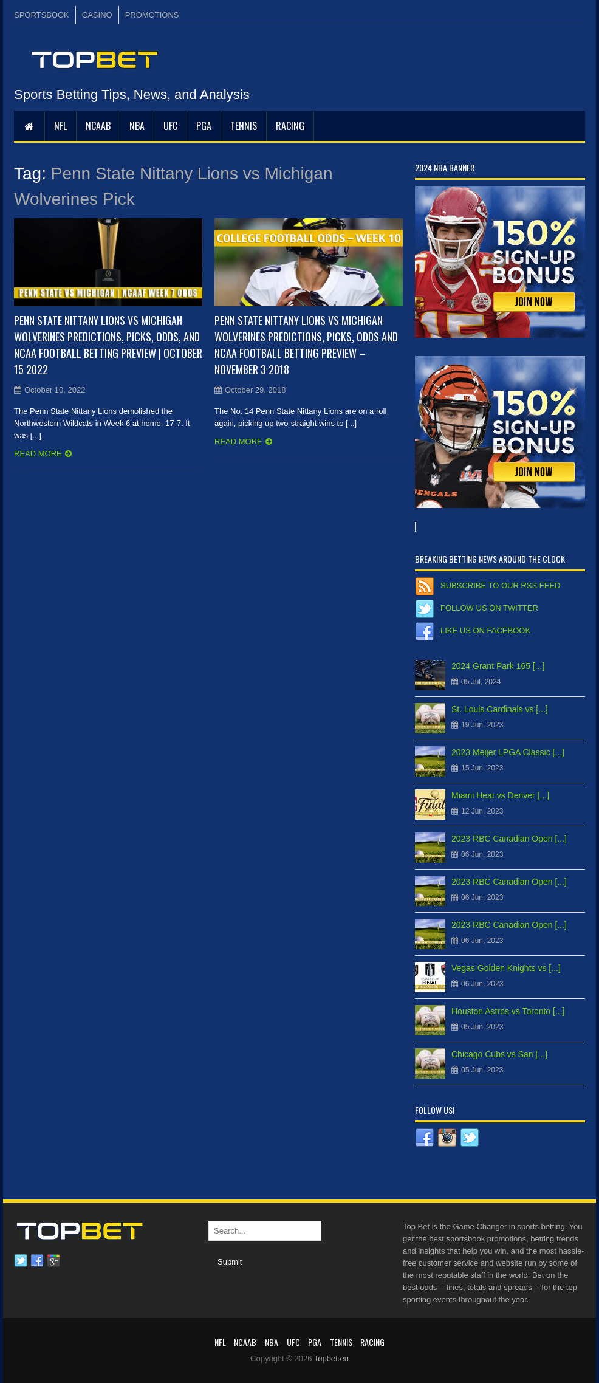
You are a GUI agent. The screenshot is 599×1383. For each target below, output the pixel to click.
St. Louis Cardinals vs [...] (499, 709)
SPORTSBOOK (41, 14)
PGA (203, 125)
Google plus (53, 1261)
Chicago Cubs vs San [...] (499, 1054)
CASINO (97, 14)
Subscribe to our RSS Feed (500, 585)
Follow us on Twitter (489, 608)
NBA (137, 125)
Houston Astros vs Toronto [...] (508, 1011)
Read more (38, 453)
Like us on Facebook (485, 630)
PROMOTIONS (152, 14)
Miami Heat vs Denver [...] (500, 795)
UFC (170, 125)
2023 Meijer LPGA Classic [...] (507, 752)
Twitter (20, 1261)
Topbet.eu (331, 1358)
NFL (60, 125)
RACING (290, 125)
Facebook (37, 1261)
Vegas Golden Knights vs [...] (506, 968)
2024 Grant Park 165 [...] (497, 666)
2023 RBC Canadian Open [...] (509, 838)
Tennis (243, 125)
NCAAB (98, 125)
